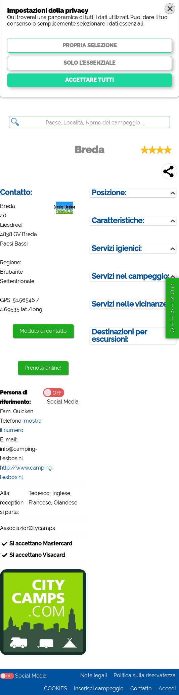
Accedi (167, 688)
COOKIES (55, 688)
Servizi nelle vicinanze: (130, 304)
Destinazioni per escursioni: (119, 335)
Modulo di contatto (43, 331)
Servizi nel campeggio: (130, 276)
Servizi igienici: (117, 248)
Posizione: (109, 193)
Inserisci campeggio (99, 688)
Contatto (141, 688)
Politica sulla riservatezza (145, 675)
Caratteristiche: (118, 220)
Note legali (93, 675)
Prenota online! (43, 368)
